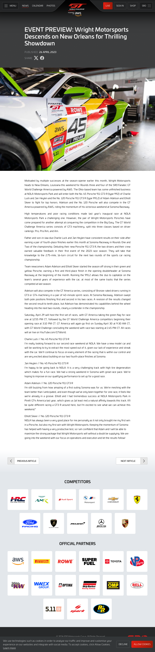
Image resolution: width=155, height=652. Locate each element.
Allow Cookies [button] (142, 644)
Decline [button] (123, 644)
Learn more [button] (9, 648)
